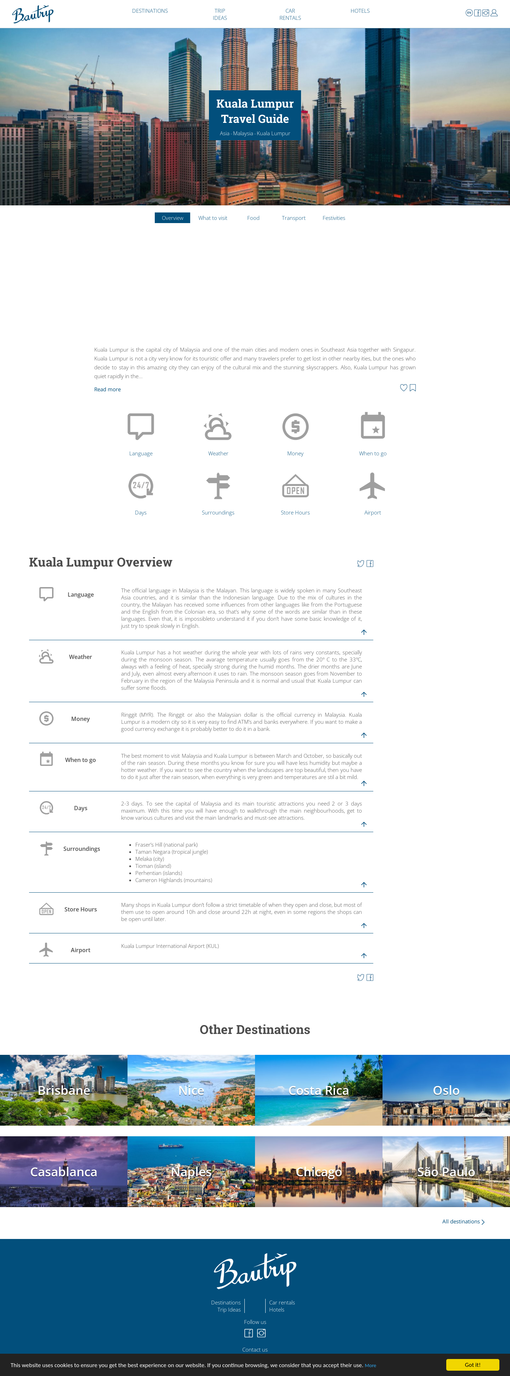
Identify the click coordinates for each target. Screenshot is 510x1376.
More (370, 1365)
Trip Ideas (229, 1309)
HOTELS (360, 10)
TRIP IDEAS (220, 14)
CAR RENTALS (290, 14)
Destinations (226, 1302)
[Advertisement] (254, 290)
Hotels (276, 1309)
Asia (225, 133)
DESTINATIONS (150, 10)
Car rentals (282, 1302)
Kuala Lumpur (273, 133)
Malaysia (243, 133)
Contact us (255, 1349)
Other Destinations (255, 1029)
